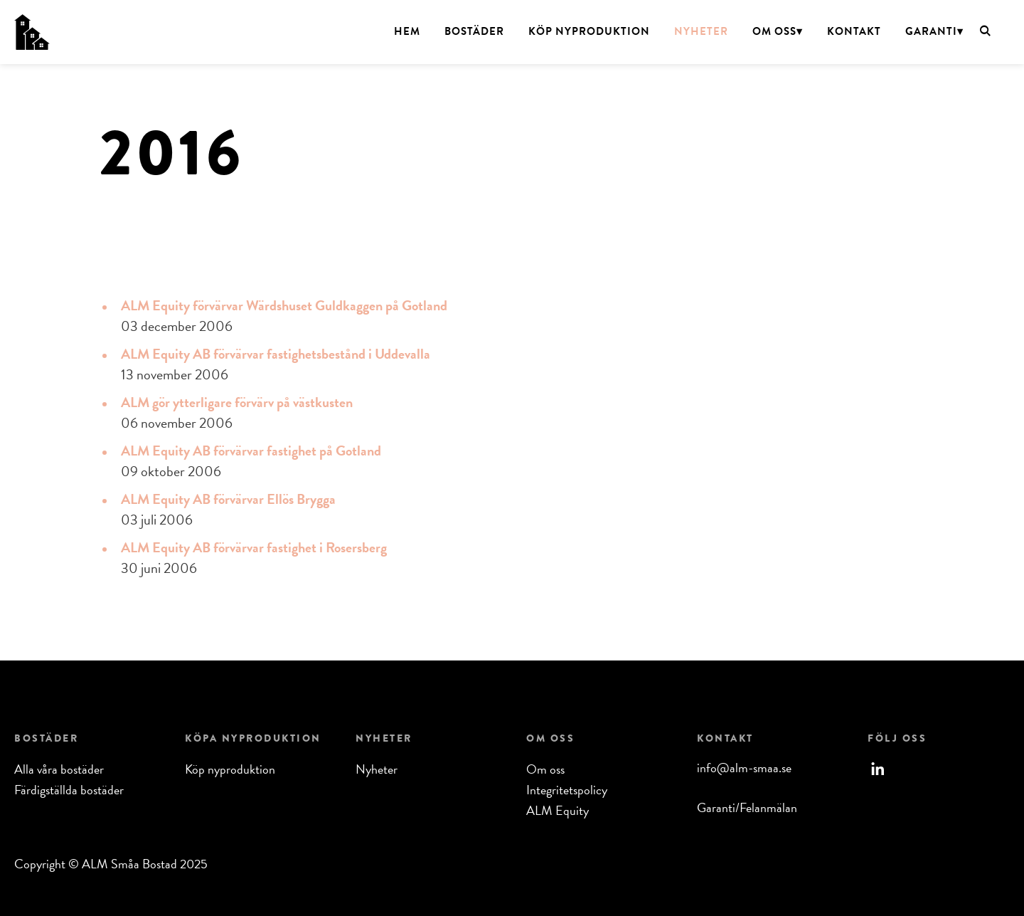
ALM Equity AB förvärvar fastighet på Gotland (251, 450)
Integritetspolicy (566, 789)
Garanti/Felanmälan (747, 807)
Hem (407, 31)
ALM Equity (557, 810)
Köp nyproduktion (589, 31)
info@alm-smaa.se (744, 767)
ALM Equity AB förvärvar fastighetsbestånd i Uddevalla (275, 353)
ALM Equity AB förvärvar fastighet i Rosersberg (254, 547)
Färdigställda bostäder (69, 789)
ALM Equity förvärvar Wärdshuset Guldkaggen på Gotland (284, 305)
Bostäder (474, 31)
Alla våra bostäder (59, 769)
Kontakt (854, 31)
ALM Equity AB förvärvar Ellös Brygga (228, 499)
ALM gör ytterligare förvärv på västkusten (237, 402)
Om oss (774, 31)
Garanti (931, 31)
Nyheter (701, 31)
